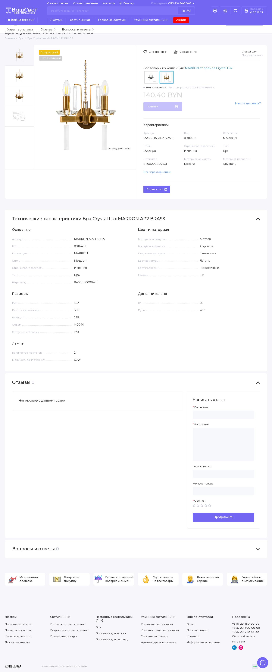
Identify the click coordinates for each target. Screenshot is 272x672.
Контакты (108, 3)
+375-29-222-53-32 (245, 632)
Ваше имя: (201, 407)
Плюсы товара (202, 466)
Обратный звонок (243, 636)
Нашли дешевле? (248, 103)
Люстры (56, 20)
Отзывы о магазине (85, 3)
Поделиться (156, 189)
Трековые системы (112, 20)
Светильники (80, 20)
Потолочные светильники (67, 624)
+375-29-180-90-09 (173, 3)
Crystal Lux (249, 51)
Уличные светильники (151, 20)
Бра (98, 627)
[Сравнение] (225, 10)
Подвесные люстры (18, 630)
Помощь (127, 3)
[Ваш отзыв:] (223, 444)
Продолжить (223, 517)
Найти (186, 10)
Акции (181, 20)
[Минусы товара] (223, 491)
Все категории (21, 20)
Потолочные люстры (19, 624)
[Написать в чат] (262, 662)
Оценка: (199, 500)
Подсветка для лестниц (112, 639)
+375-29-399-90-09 (246, 627)
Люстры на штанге (17, 642)
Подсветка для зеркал (111, 633)
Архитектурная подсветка (158, 642)
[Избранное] (235, 10)
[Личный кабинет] (215, 10)
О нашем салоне (57, 3)
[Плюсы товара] (223, 474)
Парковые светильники (157, 624)
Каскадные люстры (17, 636)
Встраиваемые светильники (69, 630)
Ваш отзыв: (201, 424)
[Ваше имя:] (223, 415)
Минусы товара (203, 483)
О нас (190, 624)
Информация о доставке (203, 642)
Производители (197, 630)
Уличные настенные (154, 636)
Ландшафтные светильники (160, 630)
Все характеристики (157, 171)
